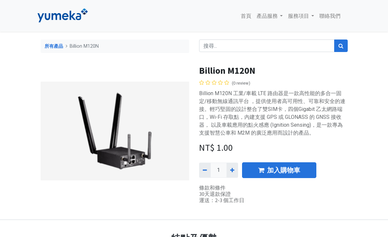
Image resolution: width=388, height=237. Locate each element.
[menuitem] (242, 15)
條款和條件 (212, 187)
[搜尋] (341, 46)
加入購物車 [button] (279, 170)
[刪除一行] (205, 170)
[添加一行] (232, 170)
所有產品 (54, 46)
